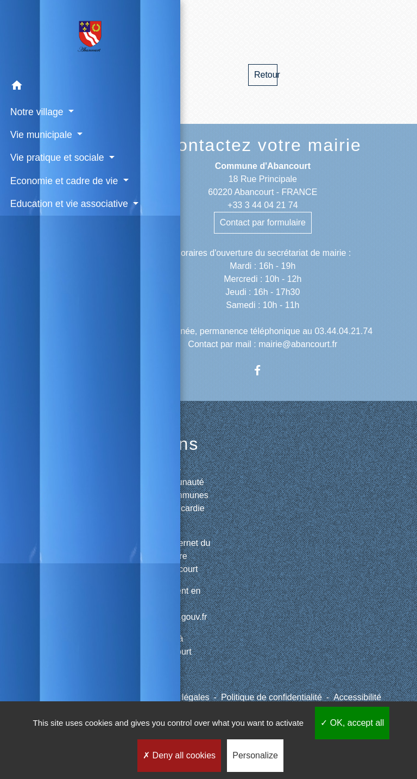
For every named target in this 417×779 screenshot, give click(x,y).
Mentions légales (177, 697)
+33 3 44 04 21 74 (263, 205)
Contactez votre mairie (263, 145)
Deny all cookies (179, 755)
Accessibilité (357, 697)
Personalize (255, 755)
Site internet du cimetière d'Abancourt (181, 556)
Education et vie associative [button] (42, 238)
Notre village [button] (36, 110)
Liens (175, 444)
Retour (265, 74)
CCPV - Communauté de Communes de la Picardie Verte (180, 495)
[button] (54, 86)
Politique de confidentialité (271, 697)
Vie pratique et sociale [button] (39, 164)
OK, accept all (352, 722)
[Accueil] (54, 37)
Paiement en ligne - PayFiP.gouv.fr (179, 603)
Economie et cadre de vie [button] (48, 201)
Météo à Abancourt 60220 (172, 651)
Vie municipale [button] (40, 133)
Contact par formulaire (263, 222)
